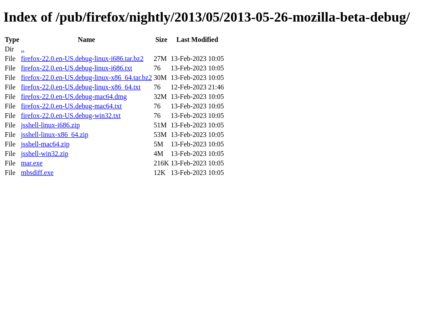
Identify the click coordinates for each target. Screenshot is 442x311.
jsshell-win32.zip (44, 153)
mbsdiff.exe (37, 172)
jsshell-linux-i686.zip (50, 125)
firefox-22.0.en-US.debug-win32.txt (70, 115)
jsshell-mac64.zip (45, 144)
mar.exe (31, 163)
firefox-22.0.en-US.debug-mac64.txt (71, 106)
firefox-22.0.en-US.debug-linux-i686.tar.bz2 (82, 58)
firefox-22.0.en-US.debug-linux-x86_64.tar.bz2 (86, 77)
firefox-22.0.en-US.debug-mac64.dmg (73, 96)
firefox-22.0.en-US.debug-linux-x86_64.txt (80, 87)
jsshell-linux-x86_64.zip (54, 134)
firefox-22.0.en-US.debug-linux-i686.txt (76, 68)
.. (22, 49)
